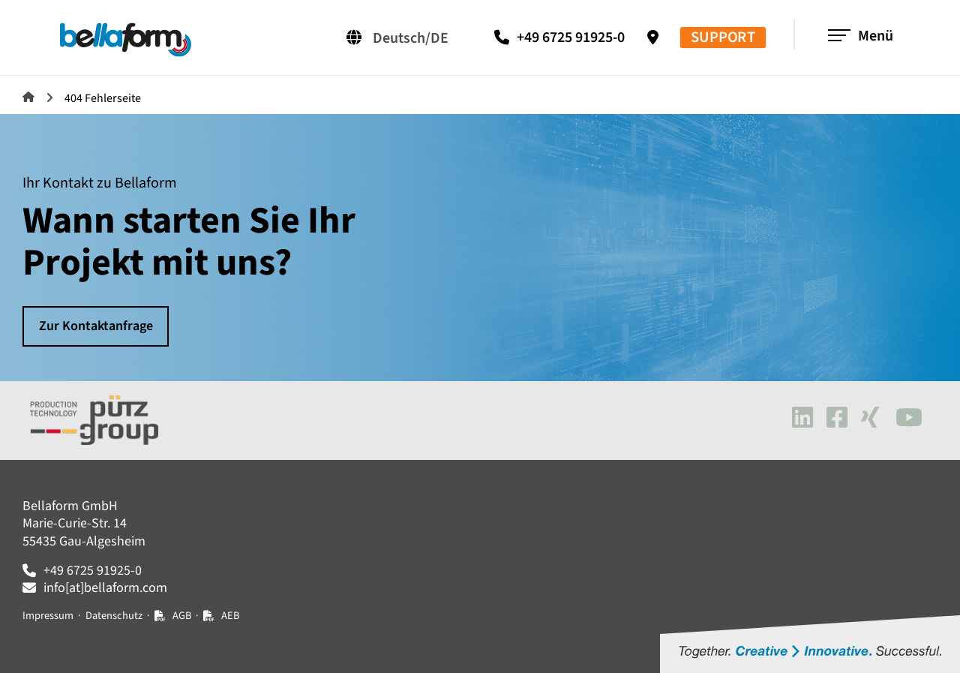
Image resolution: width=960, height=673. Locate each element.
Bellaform (28, 97)
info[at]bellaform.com (105, 587)
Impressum (48, 615)
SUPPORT (723, 38)
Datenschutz (114, 615)
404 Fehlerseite (102, 98)
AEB (230, 615)
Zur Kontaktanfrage (96, 326)
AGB (181, 615)
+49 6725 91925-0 (571, 37)
